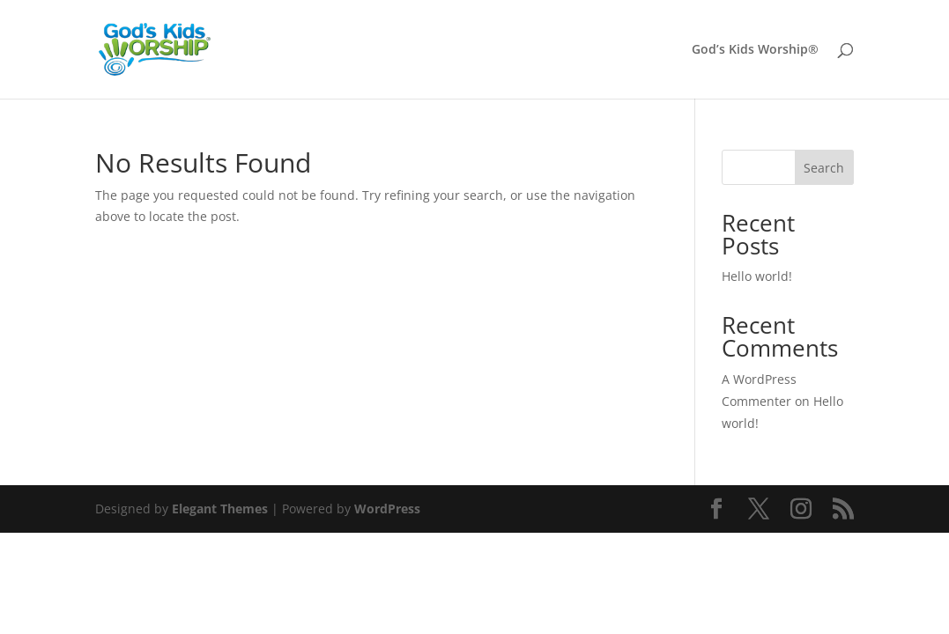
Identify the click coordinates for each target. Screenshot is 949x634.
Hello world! (757, 276)
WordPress (387, 508)
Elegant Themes (220, 508)
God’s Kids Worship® (755, 50)
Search (824, 167)
